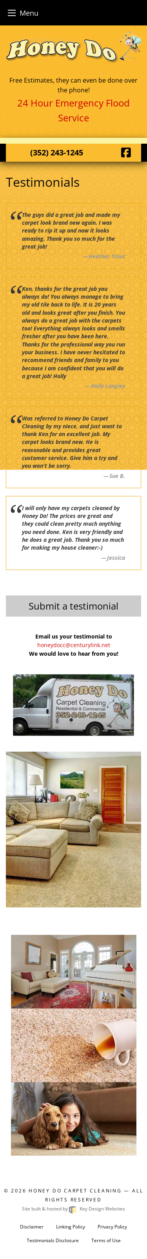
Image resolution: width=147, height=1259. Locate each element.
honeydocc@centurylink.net (73, 645)
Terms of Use (106, 1240)
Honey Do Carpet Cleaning (76, 1190)
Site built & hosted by (73, 1208)
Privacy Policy (112, 1226)
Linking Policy (70, 1226)
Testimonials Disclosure (53, 1240)
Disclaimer (32, 1226)
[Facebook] (126, 152)
